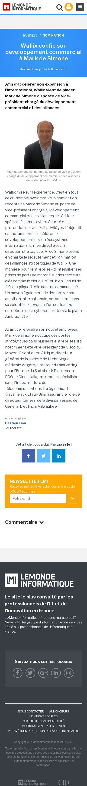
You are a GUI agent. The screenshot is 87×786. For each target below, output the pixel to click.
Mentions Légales (43, 716)
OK (72, 498)
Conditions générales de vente (43, 726)
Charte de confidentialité (43, 721)
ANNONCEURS (59, 711)
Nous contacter (31, 711)
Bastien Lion (15, 423)
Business (30, 35)
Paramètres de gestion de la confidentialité (43, 731)
